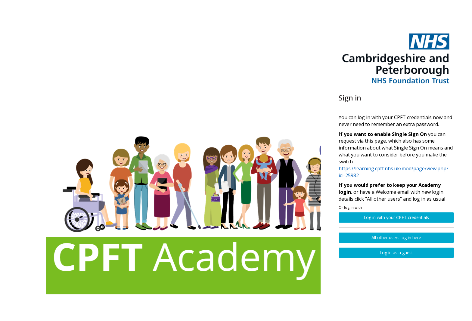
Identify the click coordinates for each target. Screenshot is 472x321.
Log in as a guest (396, 252)
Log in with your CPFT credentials (396, 217)
